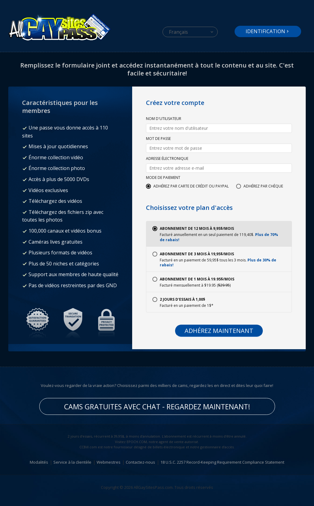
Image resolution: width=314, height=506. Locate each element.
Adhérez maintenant (219, 330)
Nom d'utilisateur (163, 119)
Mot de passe (158, 139)
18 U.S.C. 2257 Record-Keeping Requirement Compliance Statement (222, 462)
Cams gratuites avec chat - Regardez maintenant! (157, 406)
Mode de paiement (163, 178)
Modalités (39, 462)
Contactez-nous (140, 462)
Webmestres (109, 462)
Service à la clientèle (72, 462)
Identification (265, 31)
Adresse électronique (167, 159)
